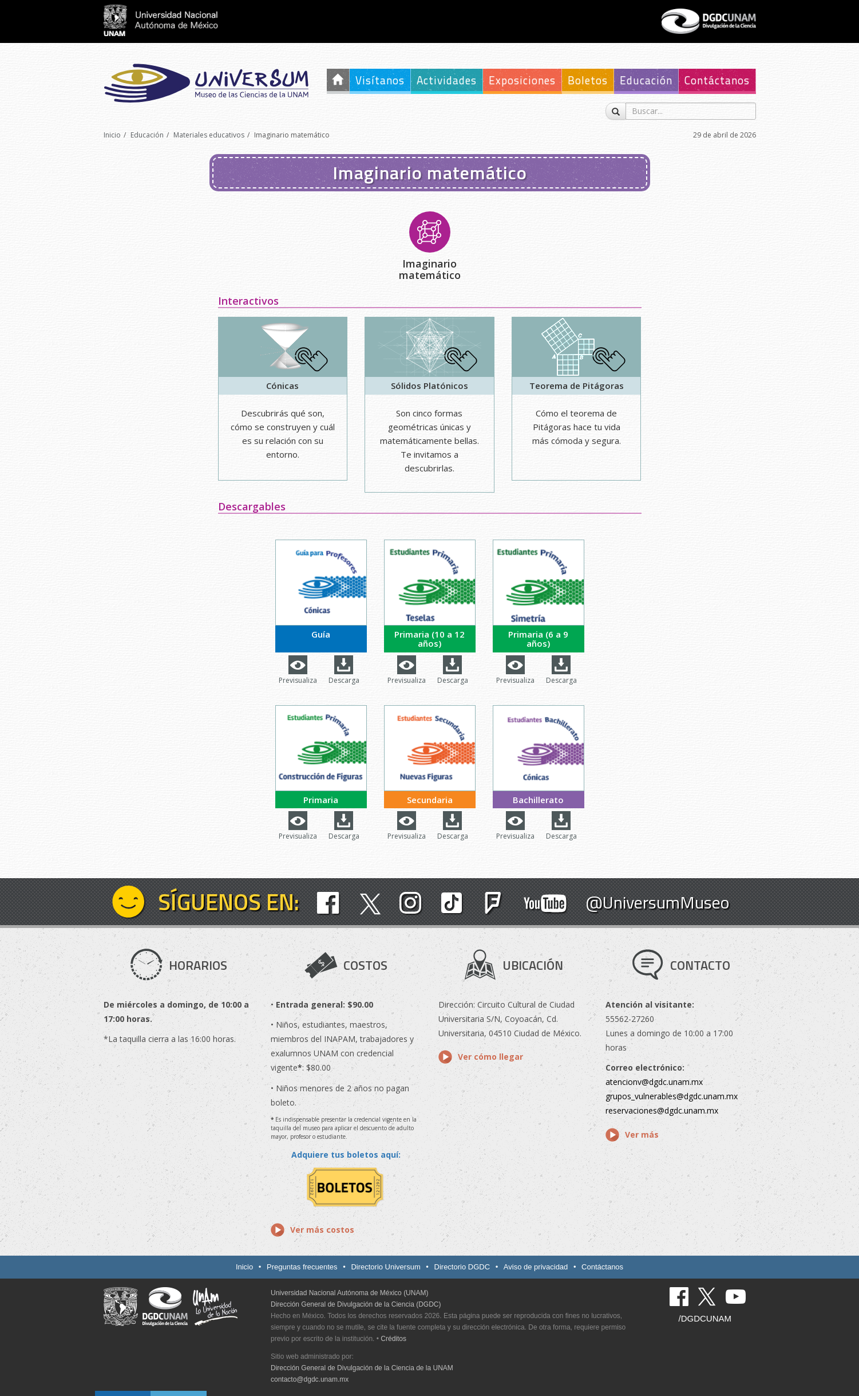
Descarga (343, 680)
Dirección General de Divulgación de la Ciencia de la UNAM (362, 1368)
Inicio (112, 135)
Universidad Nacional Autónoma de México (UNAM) (349, 1293)
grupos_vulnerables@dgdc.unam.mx (671, 1096)
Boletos (588, 80)
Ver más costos (322, 1229)
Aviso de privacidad (536, 1267)
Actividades (447, 80)
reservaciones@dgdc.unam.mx (661, 1110)
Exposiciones (522, 80)
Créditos (393, 1339)
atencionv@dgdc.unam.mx (654, 1081)
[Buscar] (615, 111)
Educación (646, 80)
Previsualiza (298, 680)
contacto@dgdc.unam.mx (310, 1379)
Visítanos (380, 80)
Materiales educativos (208, 135)
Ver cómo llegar (490, 1056)
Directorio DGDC (462, 1267)
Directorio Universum (385, 1267)
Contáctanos (717, 80)
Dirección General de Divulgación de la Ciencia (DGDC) (356, 1304)
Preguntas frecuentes (302, 1267)
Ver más (642, 1134)
